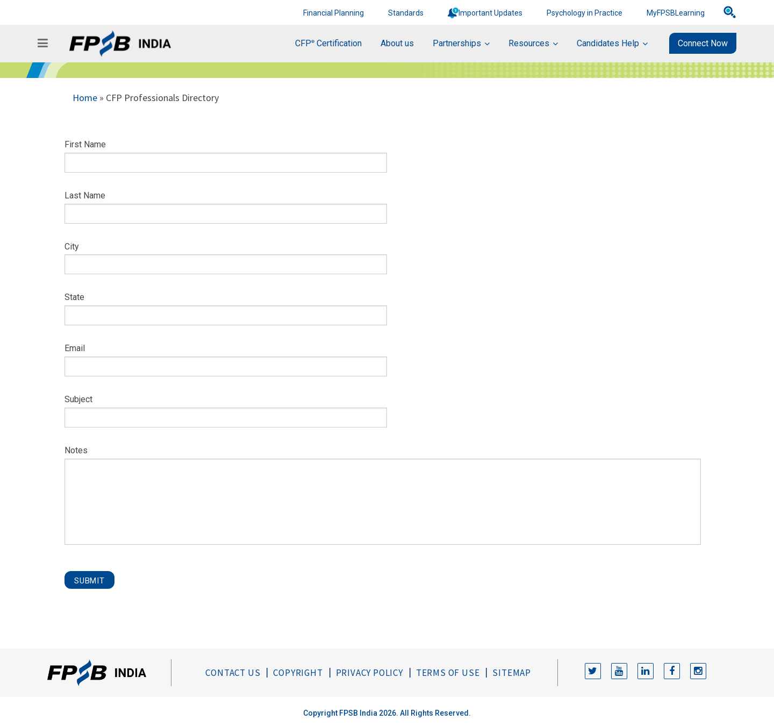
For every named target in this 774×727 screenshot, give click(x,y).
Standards (406, 13)
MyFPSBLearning (676, 13)
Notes (76, 450)
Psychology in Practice (584, 13)
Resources (528, 43)
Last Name (84, 195)
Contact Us (232, 673)
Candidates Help (608, 43)
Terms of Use (448, 673)
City (71, 246)
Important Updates (490, 13)
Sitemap (511, 673)
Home (85, 97)
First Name (85, 144)
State (74, 297)
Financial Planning (333, 13)
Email (74, 348)
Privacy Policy (369, 673)
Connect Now (703, 43)
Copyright (297, 673)
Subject (78, 399)
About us (397, 43)
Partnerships (457, 43)
